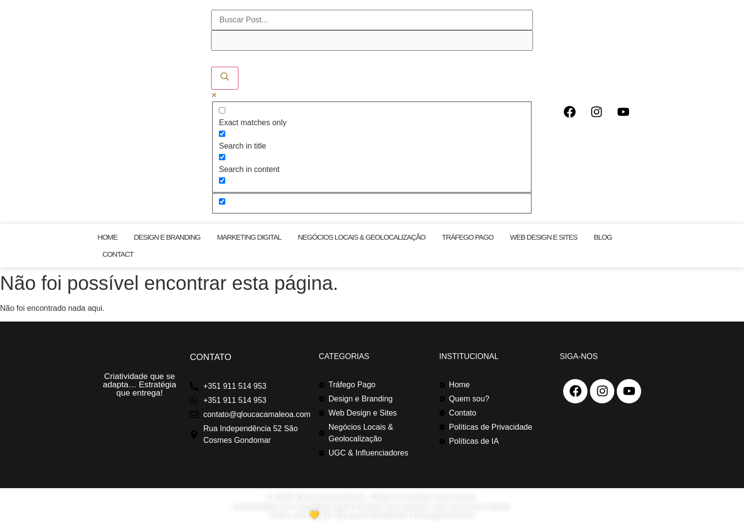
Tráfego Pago (467, 237)
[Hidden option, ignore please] (222, 201)
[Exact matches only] (222, 110)
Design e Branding (167, 237)
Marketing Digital (249, 237)
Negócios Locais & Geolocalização (362, 237)
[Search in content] (222, 157)
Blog (603, 237)
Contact (118, 254)
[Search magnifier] (224, 78)
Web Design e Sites (543, 237)
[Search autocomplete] (372, 40)
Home (107, 237)
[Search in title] (222, 134)
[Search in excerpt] (222, 180)
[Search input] (372, 20)
